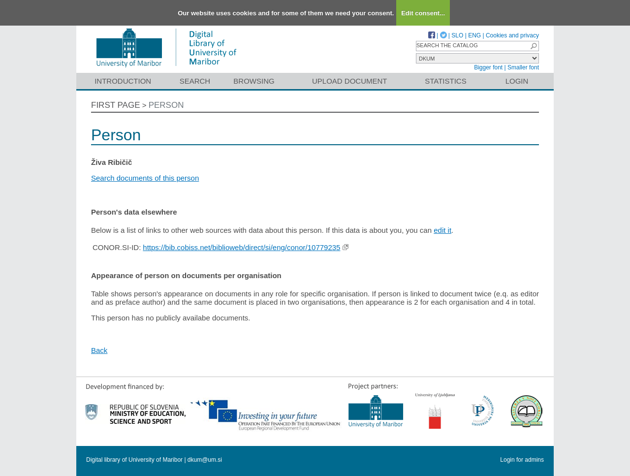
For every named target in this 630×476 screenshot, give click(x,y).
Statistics (445, 81)
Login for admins (522, 459)
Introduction (122, 81)
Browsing (253, 81)
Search (195, 81)
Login (517, 81)
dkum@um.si (205, 459)
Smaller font (523, 67)
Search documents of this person (145, 178)
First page (115, 105)
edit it (442, 230)
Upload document (349, 81)
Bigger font (488, 67)
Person (166, 105)
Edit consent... (423, 13)
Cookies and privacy (512, 35)
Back (99, 350)
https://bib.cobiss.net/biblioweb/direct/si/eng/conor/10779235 (241, 247)
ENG (474, 35)
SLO (457, 35)
